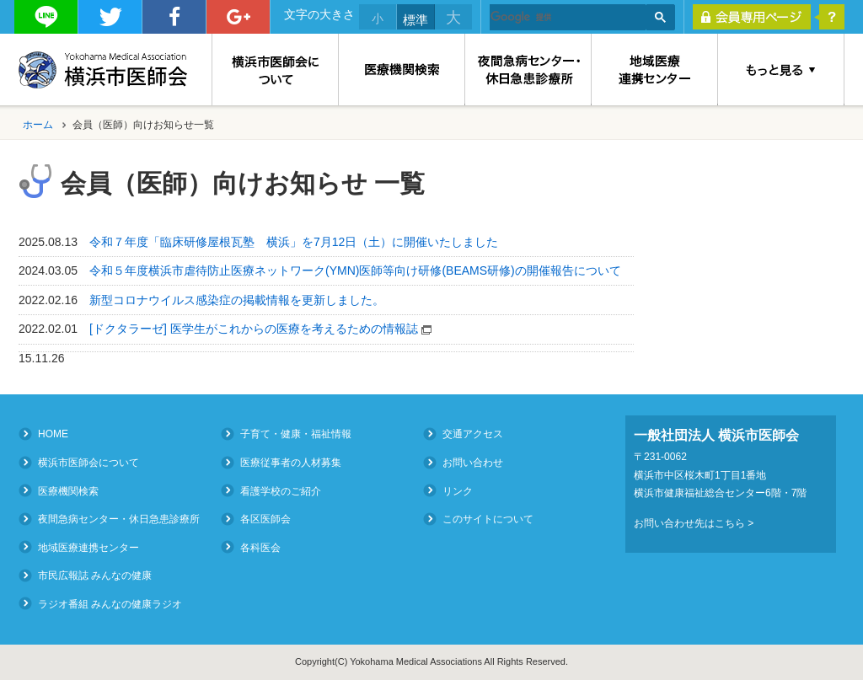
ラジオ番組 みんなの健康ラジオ (110, 603)
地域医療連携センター (655, 69)
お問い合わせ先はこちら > (693, 523)
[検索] (567, 17)
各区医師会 (265, 519)
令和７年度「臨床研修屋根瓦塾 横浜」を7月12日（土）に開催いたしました (293, 242)
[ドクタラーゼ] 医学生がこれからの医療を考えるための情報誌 (262, 328)
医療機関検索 (402, 69)
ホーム (38, 125)
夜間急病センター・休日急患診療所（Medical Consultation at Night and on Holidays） (528, 69)
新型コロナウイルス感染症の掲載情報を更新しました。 (236, 300)
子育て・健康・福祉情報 (295, 434)
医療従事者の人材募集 (290, 463)
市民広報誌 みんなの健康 (95, 575)
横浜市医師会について (275, 69)
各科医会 (260, 547)
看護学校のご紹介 (280, 490)
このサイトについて (487, 519)
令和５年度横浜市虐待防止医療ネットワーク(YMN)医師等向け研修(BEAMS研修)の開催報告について (355, 270)
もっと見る (781, 69)
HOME (53, 434)
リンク (457, 490)
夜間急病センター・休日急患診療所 (119, 519)
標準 (415, 20)
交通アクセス (472, 434)
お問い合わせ (472, 463)
